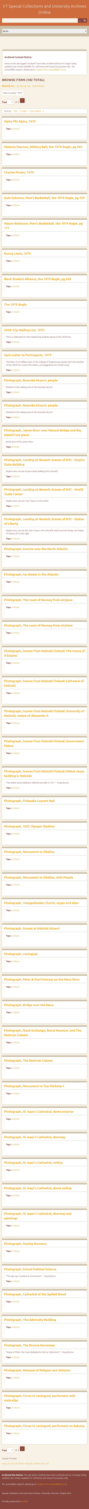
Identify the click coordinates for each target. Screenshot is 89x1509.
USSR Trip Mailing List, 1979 (24, 330)
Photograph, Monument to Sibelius (29, 852)
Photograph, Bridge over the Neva (28, 1005)
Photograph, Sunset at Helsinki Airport (32, 928)
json (31, 1463)
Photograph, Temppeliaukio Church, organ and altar (41, 903)
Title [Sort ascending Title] (15, 111)
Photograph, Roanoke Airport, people (31, 380)
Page (7, 102)
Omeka (24, 1501)
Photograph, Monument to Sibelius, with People (38, 877)
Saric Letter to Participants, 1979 (27, 355)
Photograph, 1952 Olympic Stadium (29, 826)
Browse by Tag (23, 86)
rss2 (47, 1463)
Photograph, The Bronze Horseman (29, 1345)
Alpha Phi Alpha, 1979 (20, 121)
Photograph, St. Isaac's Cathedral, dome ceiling (37, 1188)
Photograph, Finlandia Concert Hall (29, 801)
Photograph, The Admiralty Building (30, 1320)
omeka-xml (39, 1463)
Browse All (8, 86)
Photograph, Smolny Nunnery (25, 1243)
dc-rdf (14, 1463)
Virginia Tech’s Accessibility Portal (52, 1484)
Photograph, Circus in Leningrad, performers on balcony (44, 1426)
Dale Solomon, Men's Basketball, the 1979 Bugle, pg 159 (44, 198)
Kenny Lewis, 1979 (17, 253)
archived (15, 129)
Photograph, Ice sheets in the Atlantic (31, 574)
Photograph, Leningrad (20, 954)
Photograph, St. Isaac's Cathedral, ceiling (33, 1162)
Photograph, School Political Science (30, 1269)
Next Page (22, 100)
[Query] (44, 20)
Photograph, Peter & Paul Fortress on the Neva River (42, 979)
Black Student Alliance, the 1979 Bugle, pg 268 (37, 279)
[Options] (80, 20)
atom (4, 1463)
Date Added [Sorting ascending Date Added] (35, 111)
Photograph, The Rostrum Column (28, 1060)
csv (9, 1463)
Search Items (38, 86)
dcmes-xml (23, 1463)
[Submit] (84, 20)
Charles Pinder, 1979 (19, 172)
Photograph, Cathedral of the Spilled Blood (35, 1294)
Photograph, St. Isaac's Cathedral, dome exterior (39, 1111)
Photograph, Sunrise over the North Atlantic (36, 549)
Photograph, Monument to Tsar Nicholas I (34, 1086)
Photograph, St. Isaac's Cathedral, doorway (34, 1137)
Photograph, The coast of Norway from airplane (38, 600)
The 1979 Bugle (15, 304)
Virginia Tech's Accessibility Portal (50, 69)
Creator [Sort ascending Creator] (24, 111)
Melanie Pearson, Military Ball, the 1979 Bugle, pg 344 (43, 147)
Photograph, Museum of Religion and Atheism (37, 1370)
